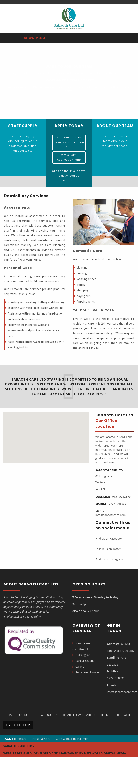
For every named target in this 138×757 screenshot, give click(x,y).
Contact (123, 715)
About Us (25, 715)
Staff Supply (48, 715)
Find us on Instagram (109, 559)
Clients (106, 715)
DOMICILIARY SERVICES (79, 715)
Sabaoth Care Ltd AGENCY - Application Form (69, 142)
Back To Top (18, 725)
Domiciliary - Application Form (69, 157)
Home (9, 715)
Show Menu (34, 38)
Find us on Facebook (108, 538)
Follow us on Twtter (108, 549)
